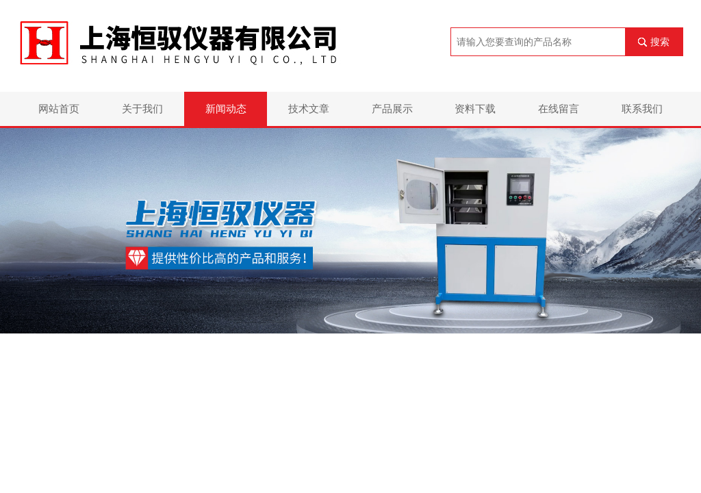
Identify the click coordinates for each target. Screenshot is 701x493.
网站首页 (58, 108)
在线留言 (558, 108)
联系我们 (642, 108)
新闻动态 (225, 108)
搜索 (660, 41)
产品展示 (392, 108)
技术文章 (308, 108)
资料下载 (475, 108)
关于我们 (142, 108)
